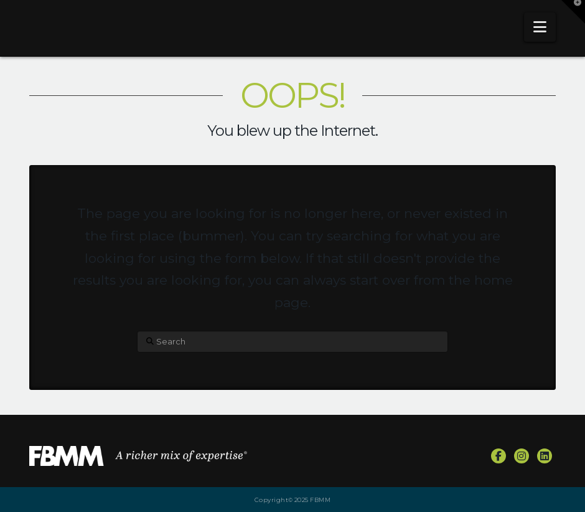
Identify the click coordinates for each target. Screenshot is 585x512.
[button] (540, 27)
